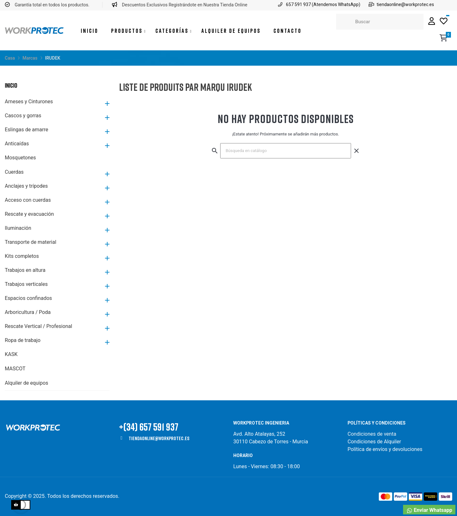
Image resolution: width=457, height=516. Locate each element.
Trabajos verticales (26, 284)
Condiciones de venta (373, 434)
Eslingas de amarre (26, 130)
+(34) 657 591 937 (148, 426)
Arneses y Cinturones (29, 101)
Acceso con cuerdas (28, 200)
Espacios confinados (28, 298)
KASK (11, 354)
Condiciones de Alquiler (374, 442)
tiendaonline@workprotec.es (159, 438)
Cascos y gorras (23, 116)
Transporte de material (30, 242)
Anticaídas (17, 144)
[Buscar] (285, 150)
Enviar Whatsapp (429, 510)
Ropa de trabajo (23, 340)
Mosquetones (20, 158)
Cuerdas (14, 172)
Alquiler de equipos (26, 383)
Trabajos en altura (25, 270)
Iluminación (18, 228)
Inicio (11, 85)
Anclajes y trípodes (26, 186)
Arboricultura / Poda (28, 312)
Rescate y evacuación (29, 214)
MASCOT (15, 369)
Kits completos (22, 256)
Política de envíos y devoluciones (385, 449)
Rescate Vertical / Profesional (38, 326)
